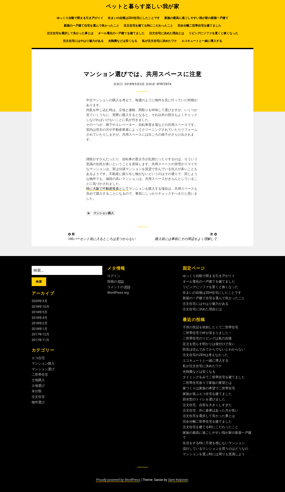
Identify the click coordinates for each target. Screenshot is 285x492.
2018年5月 (39, 312)
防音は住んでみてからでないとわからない (214, 349)
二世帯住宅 (40, 374)
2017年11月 (40, 340)
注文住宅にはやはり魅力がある (83, 41)
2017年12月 (40, 334)
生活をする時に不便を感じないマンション (214, 443)
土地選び (38, 385)
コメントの (118, 287)
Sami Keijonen (178, 480)
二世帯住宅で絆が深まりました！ (207, 333)
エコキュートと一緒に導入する (201, 41)
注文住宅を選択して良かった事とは (70, 33)
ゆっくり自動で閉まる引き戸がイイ (80, 18)
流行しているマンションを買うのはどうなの (215, 448)
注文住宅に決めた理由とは (166, 33)
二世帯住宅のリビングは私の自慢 (207, 338)
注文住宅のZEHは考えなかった (205, 355)
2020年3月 (39, 301)
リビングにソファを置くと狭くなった (213, 33)
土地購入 (38, 380)
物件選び (38, 402)
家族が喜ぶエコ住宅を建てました (207, 394)
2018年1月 (39, 329)
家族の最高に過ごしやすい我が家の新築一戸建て (196, 18)
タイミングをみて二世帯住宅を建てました (214, 377)
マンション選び (43, 369)
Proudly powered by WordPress (118, 480)
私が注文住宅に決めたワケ (159, 41)
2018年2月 (39, 323)
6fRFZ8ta (163, 84)
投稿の (115, 282)
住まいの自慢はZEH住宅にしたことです (134, 18)
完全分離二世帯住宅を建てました (199, 25)
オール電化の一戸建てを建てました (121, 33)
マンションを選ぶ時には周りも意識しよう (214, 454)
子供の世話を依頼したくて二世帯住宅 (210, 327)
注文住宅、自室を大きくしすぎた (207, 405)
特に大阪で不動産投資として (107, 188)
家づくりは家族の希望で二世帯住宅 (209, 388)
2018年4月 (39, 318)
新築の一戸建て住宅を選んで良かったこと (91, 25)
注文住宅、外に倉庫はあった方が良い (210, 410)
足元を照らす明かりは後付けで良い (209, 344)
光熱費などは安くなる (122, 41)
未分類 (36, 391)
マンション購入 (103, 213)
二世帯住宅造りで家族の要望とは (207, 383)
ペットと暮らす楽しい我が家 (142, 6)
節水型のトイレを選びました (204, 399)
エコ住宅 (38, 358)
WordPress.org (118, 292)
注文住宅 (38, 397)
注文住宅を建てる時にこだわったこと (148, 25)
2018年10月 (40, 306)
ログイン (113, 276)
